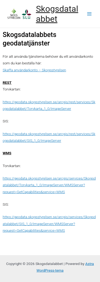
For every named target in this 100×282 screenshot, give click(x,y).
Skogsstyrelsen (53, 70)
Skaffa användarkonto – (22, 70)
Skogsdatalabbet (57, 14)
